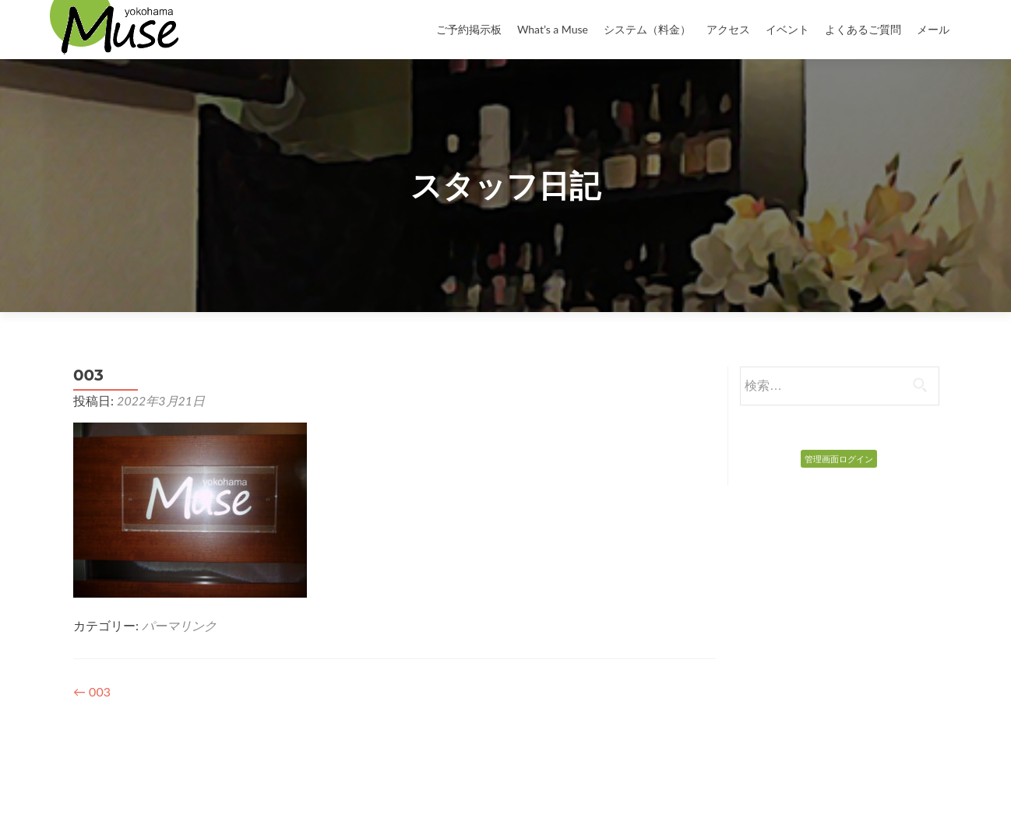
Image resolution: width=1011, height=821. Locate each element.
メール (933, 29)
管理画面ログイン (839, 459)
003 (92, 691)
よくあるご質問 (863, 29)
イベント (787, 29)
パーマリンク (179, 625)
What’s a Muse (552, 29)
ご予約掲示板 (469, 29)
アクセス (728, 29)
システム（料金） (647, 29)
